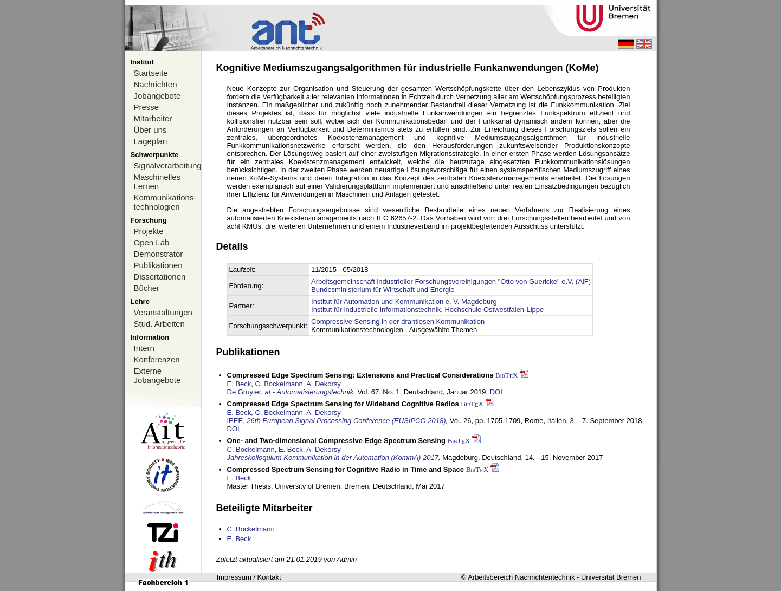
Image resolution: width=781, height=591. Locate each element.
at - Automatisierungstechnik (309, 392)
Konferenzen (157, 359)
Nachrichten (155, 84)
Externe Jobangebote (157, 375)
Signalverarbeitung (167, 165)
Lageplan (150, 141)
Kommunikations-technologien (165, 202)
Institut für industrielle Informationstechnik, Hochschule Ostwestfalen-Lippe (427, 310)
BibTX (506, 375)
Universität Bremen (611, 577)
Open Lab (152, 242)
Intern (144, 348)
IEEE (235, 421)
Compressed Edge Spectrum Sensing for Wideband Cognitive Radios (343, 404)
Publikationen (158, 265)
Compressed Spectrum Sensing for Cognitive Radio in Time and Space (345, 469)
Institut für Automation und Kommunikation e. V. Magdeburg (404, 301)
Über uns (150, 129)
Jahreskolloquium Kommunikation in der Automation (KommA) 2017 (332, 457)
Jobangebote (157, 95)
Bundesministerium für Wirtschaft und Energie (382, 289)
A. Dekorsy (323, 384)
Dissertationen (160, 276)
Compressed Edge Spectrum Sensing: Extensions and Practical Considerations (360, 375)
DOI (496, 392)
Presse (146, 107)
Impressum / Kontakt (249, 577)
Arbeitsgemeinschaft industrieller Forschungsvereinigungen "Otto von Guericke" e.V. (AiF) (451, 281)
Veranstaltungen (163, 312)
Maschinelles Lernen (157, 181)
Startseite (151, 72)
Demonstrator (158, 253)
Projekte (149, 231)
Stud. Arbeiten (159, 323)
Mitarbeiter (153, 118)
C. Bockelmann (279, 384)
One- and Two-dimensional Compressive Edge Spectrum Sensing (336, 441)
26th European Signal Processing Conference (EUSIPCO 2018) (346, 421)
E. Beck (239, 384)
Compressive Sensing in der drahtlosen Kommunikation (398, 321)
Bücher (147, 288)
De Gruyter (244, 392)
